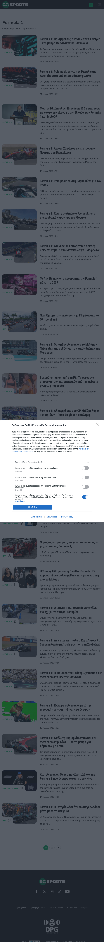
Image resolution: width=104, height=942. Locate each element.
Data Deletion (36, 517)
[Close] (98, 425)
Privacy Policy (67, 517)
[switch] (85, 468)
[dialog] (52, 471)
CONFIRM (32, 507)
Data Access (52, 517)
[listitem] (52, 462)
